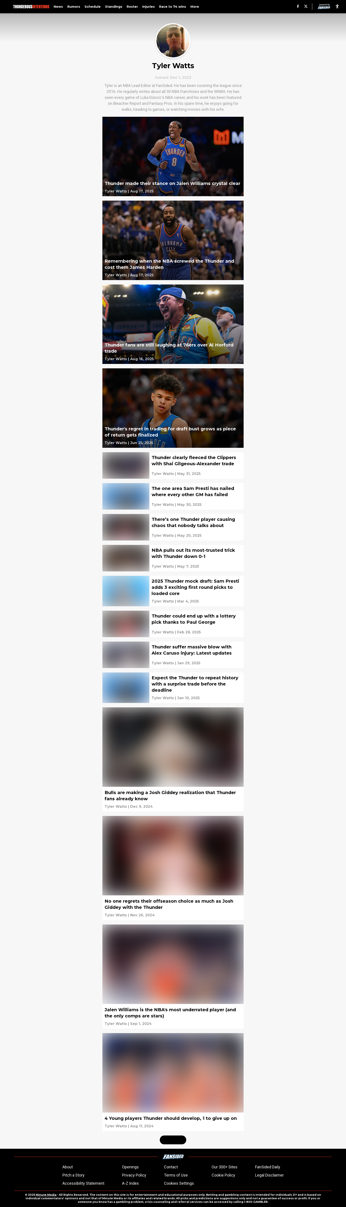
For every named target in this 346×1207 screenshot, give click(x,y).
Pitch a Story (73, 1175)
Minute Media (46, 1194)
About (67, 1167)
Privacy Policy (134, 1175)
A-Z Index (130, 1183)
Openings (130, 1167)
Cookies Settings (179, 1183)
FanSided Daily (267, 1167)
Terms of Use (176, 1175)
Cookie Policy (223, 1175)
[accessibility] (337, 6)
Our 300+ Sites (224, 1167)
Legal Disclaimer (269, 1175)
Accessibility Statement (83, 1183)
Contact (171, 1167)
